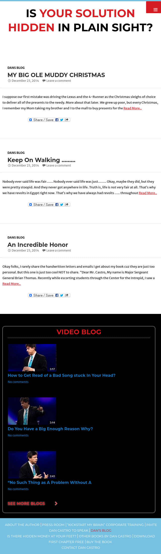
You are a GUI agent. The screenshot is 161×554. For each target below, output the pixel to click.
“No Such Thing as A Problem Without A (49, 482)
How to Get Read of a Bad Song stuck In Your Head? (62, 375)
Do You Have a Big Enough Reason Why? (50, 428)
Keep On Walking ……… (42, 159)
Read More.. (132, 108)
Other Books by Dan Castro (105, 536)
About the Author (22, 524)
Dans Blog (16, 68)
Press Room (53, 524)
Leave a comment (58, 80)
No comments (18, 382)
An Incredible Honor (38, 244)
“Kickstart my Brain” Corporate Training (105, 524)
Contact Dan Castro (81, 547)
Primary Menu (153, 7)
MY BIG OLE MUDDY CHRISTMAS (58, 75)
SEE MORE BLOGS (26, 503)
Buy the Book (99, 542)
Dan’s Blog (101, 530)
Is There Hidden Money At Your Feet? (42, 536)
